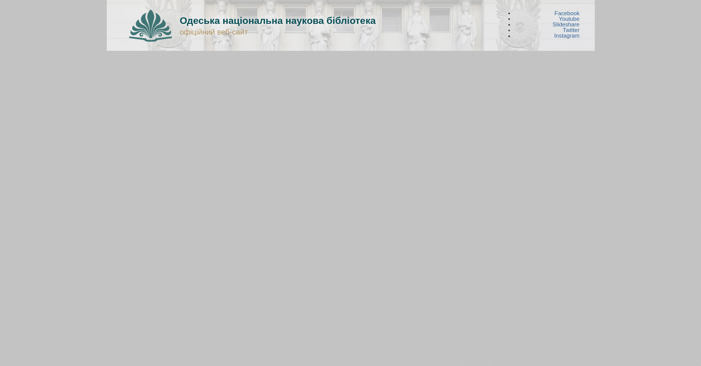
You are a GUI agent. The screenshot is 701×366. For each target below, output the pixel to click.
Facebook (566, 13)
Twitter (571, 30)
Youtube (569, 18)
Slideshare (566, 24)
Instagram (567, 36)
